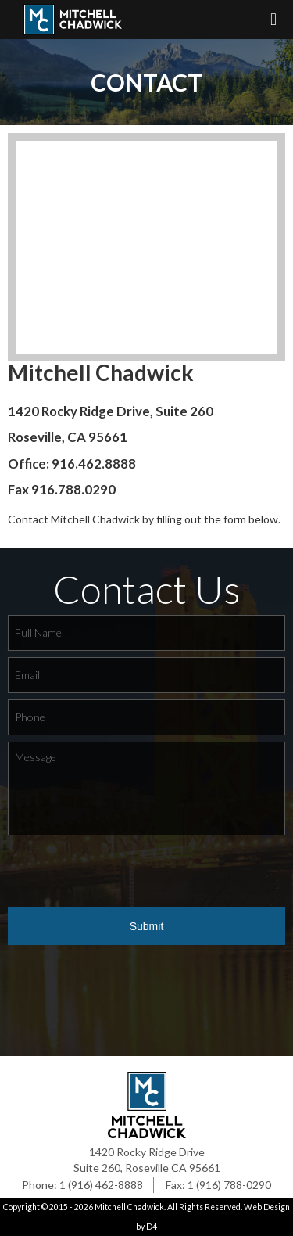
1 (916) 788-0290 (229, 1184)
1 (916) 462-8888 (101, 1184)
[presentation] (126, 872)
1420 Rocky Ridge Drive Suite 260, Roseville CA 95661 (146, 1159)
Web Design (267, 1207)
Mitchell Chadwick (129, 1207)
